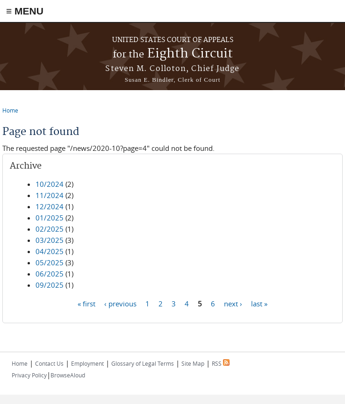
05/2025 (50, 262)
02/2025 (50, 229)
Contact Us (49, 363)
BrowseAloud (67, 375)
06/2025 (50, 273)
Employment (87, 363)
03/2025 (50, 240)
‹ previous (120, 303)
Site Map (192, 363)
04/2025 (50, 251)
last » (259, 303)
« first (86, 303)
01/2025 (50, 217)
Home (10, 110)
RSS (221, 363)
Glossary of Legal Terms (142, 363)
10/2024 (50, 184)
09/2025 (50, 285)
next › (233, 303)
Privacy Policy (29, 375)
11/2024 (50, 195)
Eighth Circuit (173, 54)
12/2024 (50, 206)
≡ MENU (24, 11)
